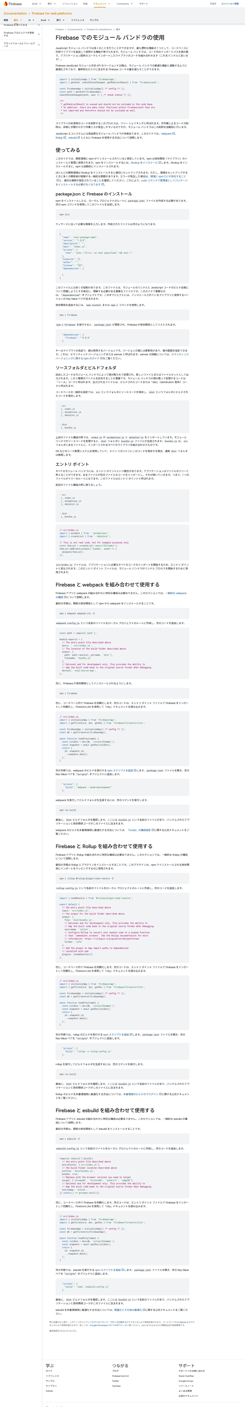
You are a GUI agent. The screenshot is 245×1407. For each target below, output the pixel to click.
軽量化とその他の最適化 (128, 1310)
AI (29, 20)
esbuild (73, 137)
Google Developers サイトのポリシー (107, 1325)
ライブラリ (51, 1386)
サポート (143, 3)
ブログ (213, 3)
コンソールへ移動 (230, 3)
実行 (50, 3)
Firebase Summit (120, 1376)
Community (123, 3)
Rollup (59, 137)
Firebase (60, 29)
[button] (18, 25)
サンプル (94, 20)
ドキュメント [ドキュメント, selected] (99, 3)
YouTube (116, 1386)
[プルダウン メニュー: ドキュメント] (110, 3)
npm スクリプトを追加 (120, 770)
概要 (6, 20)
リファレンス (77, 20)
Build (34, 3)
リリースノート (186, 1386)
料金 (85, 3)
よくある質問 (185, 1391)
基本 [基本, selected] (16, 20)
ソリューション (70, 3)
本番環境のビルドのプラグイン (140, 1094)
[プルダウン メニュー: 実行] (56, 3)
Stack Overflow (186, 1376)
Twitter (115, 1381)
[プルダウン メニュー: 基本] (22, 20)
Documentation (15, 13)
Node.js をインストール (144, 162)
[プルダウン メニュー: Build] (41, 3)
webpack (166, 133)
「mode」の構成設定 (139, 830)
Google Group (186, 1381)
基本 (118, 29)
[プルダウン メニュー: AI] (34, 20)
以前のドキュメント (188, 1396)
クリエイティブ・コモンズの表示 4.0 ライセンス (116, 1322)
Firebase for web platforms (52, 13)
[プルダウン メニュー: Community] (132, 3)
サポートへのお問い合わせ (192, 1371)
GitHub (49, 1391)
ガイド (49, 1371)
